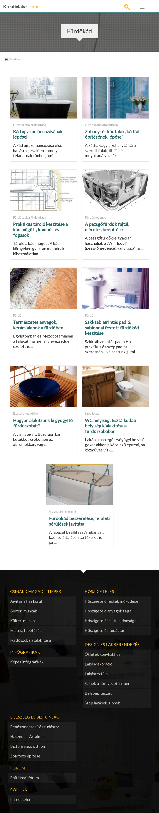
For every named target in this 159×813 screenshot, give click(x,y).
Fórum (17, 768)
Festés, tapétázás (25, 630)
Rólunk (18, 789)
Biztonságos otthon (27, 746)
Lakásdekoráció (98, 664)
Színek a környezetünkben (107, 683)
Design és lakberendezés (112, 644)
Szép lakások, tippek (102, 702)
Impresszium (21, 799)
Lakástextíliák (97, 673)
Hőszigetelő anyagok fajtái (108, 611)
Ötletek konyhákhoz (102, 654)
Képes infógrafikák (26, 661)
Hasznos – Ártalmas (27, 736)
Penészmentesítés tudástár (34, 726)
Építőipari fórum (24, 777)
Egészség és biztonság (34, 717)
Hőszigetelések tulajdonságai (111, 620)
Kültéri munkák (23, 620)
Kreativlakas (20, 6)
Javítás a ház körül (26, 601)
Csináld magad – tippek (35, 591)
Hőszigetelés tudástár (104, 630)
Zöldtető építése (25, 756)
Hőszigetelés (99, 591)
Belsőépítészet (98, 693)
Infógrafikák (25, 652)
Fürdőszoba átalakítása (30, 640)
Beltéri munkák (23, 611)
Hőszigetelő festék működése (111, 601)
